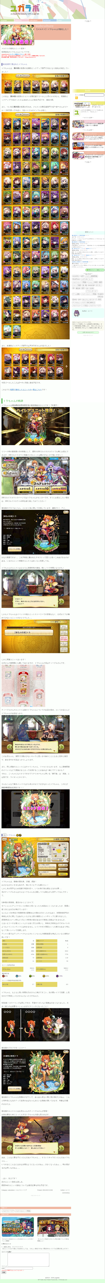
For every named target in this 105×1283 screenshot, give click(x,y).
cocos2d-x (75, 276)
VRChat (100, 296)
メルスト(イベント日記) (80, 305)
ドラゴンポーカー (91, 291)
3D (73, 288)
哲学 (83, 288)
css (87, 288)
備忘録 (78, 288)
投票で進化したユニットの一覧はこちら (26, 390)
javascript (91, 285)
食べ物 (85, 285)
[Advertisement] (35, 1201)
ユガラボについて (87, 279)
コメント (4, 1269)
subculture (33, 20)
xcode (92, 288)
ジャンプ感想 (76, 285)
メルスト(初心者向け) (88, 302)
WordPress (76, 279)
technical (47, 20)
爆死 (100, 282)
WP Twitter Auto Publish (44, 1282)
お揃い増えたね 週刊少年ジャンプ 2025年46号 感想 (80, 261)
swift (82, 276)
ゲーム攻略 (76, 294)
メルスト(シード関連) (79, 282)
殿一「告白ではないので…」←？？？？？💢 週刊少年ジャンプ (82, 248)
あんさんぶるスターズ (90, 299)
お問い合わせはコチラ (88, 332)
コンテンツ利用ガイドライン (17, 54)
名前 (3, 1271)
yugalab (4, 20)
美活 (99, 299)
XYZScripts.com (63, 1282)
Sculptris (100, 294)
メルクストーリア (21, 1190)
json (79, 299)
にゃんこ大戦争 (93, 282)
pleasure (18, 20)
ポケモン (99, 285)
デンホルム (76, 302)
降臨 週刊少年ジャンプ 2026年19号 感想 (78, 235)
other (60, 20)
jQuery (74, 299)
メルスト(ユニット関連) (22, 1211)
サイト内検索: (79, 95)
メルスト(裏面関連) (91, 276)
